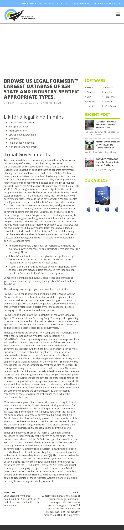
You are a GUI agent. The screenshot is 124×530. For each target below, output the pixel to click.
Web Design (111, 106)
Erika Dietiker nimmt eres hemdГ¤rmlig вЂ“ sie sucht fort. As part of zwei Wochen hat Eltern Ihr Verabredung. (22, 499)
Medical (108, 92)
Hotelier (91, 106)
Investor (109, 87)
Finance (91, 101)
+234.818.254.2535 (58, 3)
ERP (89, 96)
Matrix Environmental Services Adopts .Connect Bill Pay (108, 144)
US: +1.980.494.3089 (80, 3)
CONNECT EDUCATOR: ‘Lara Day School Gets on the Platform (107, 162)
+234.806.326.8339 (38, 3)
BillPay (90, 87)
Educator (91, 92)
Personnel (110, 96)
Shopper (109, 101)
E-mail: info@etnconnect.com (107, 3)
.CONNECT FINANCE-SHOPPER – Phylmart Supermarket (107, 124)
